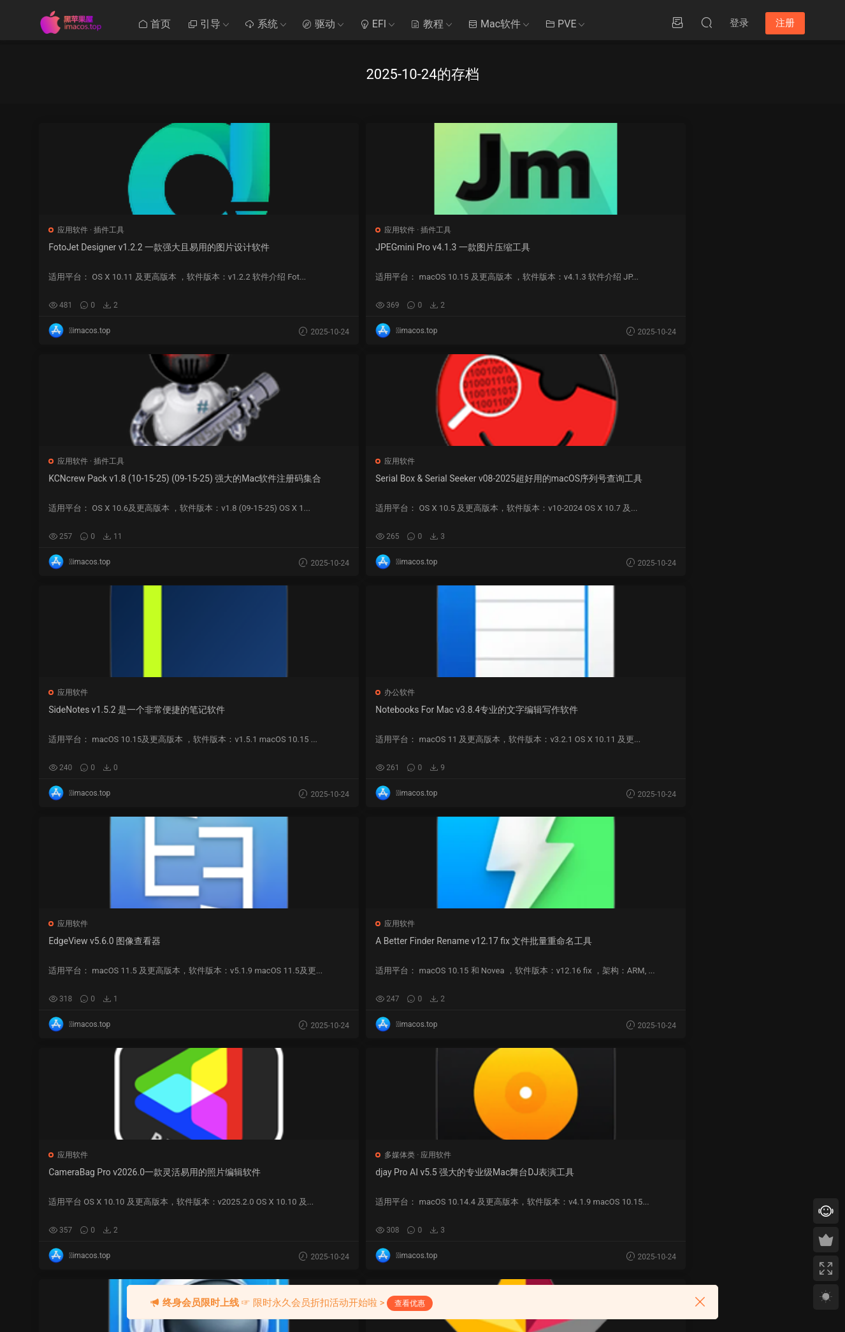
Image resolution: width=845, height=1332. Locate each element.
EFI (372, 24)
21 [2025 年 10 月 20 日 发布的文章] (521, 1213)
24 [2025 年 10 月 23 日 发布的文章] (562, 1213)
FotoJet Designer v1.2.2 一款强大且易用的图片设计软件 (111, 253)
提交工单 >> (656, 1152)
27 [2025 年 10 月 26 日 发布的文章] (603, 1213)
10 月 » (551, 1246)
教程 (427, 24)
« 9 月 (523, 1246)
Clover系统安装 (323, 1191)
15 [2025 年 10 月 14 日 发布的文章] (535, 1195)
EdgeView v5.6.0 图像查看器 (261, 478)
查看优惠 (409, 1303)
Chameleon (424, 1191)
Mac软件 (494, 24)
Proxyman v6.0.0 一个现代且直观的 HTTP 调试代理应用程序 (110, 716)
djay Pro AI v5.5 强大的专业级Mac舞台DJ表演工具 (731, 484)
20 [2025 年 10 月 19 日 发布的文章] (603, 1195)
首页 (154, 24)
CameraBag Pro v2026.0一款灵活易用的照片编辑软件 (575, 484)
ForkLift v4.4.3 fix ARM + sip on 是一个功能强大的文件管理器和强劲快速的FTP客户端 (731, 717)
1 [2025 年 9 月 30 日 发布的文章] (535, 1160)
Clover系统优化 (323, 1168)
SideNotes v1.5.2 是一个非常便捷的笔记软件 (730, 253)
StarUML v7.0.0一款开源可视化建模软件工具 (266, 716)
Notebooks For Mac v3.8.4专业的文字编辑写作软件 (111, 484)
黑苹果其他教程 (323, 1121)
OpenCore (422, 1168)
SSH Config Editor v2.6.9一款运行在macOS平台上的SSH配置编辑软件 (422, 948)
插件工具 (110, 230)
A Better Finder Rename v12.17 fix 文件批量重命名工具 (420, 484)
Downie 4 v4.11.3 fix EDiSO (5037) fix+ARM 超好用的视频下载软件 (420, 717)
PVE (560, 24)
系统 (261, 24)
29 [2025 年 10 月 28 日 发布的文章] (535, 1231)
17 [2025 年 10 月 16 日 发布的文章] (562, 1195)
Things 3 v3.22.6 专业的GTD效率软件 (110, 947)
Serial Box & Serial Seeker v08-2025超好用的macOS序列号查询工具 (576, 254)
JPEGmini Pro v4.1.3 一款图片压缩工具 (264, 253)
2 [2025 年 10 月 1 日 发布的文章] (549, 1160)
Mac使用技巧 (319, 1144)
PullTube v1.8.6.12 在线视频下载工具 (264, 947)
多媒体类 (693, 461)
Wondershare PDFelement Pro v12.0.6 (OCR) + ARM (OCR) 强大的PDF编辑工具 (577, 717)
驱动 (318, 24)
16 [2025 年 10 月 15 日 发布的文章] (548, 1195)
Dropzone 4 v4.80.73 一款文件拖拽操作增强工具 (573, 947)
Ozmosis (420, 1144)
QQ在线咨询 (656, 1170)
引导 (203, 24)
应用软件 (74, 230)
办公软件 (74, 461)
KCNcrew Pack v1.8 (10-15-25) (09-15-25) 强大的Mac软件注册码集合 (420, 254)
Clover (416, 1121)
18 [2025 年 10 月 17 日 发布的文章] (576, 1195)
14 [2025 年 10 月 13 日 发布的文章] (521, 1195)
